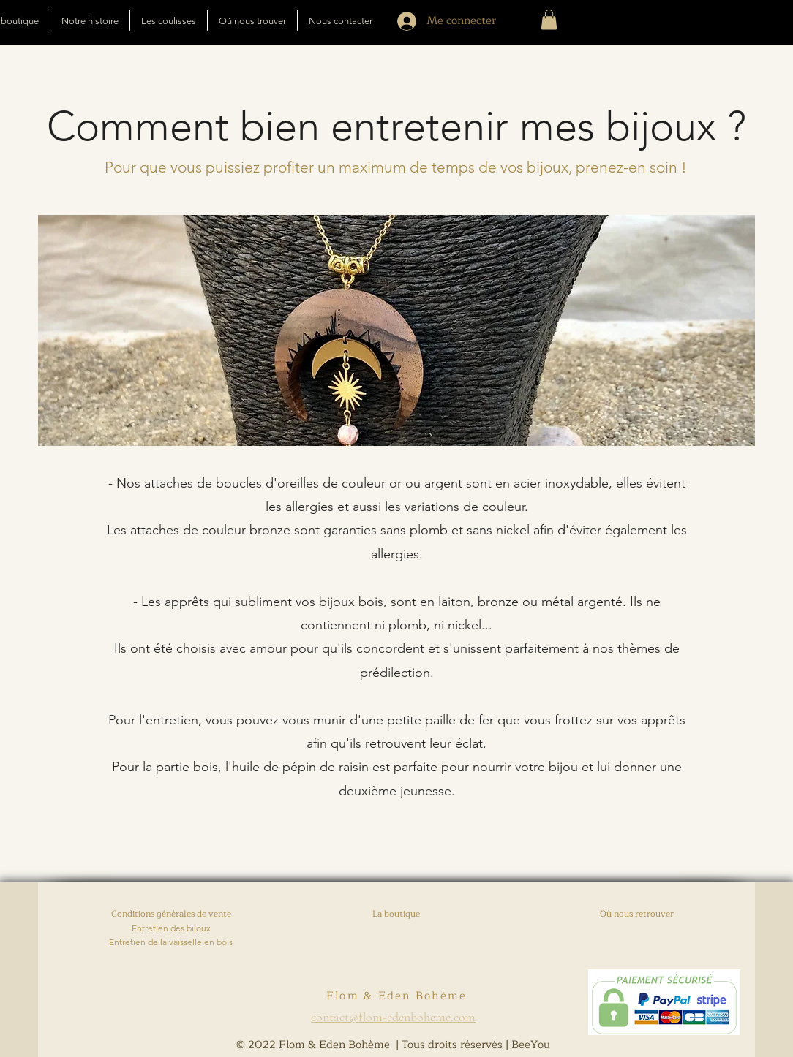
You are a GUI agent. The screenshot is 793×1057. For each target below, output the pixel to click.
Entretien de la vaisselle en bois (171, 941)
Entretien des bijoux (171, 927)
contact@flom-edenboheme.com (393, 1017)
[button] (549, 19)
